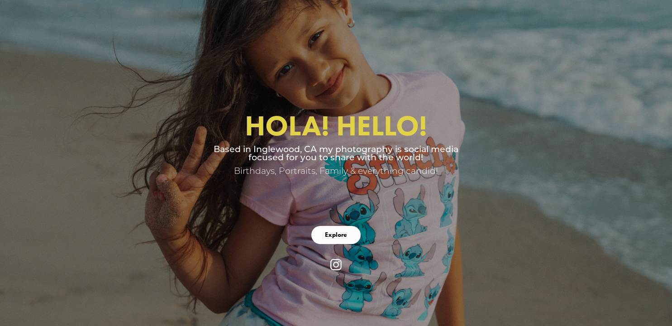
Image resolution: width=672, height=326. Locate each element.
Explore (336, 235)
